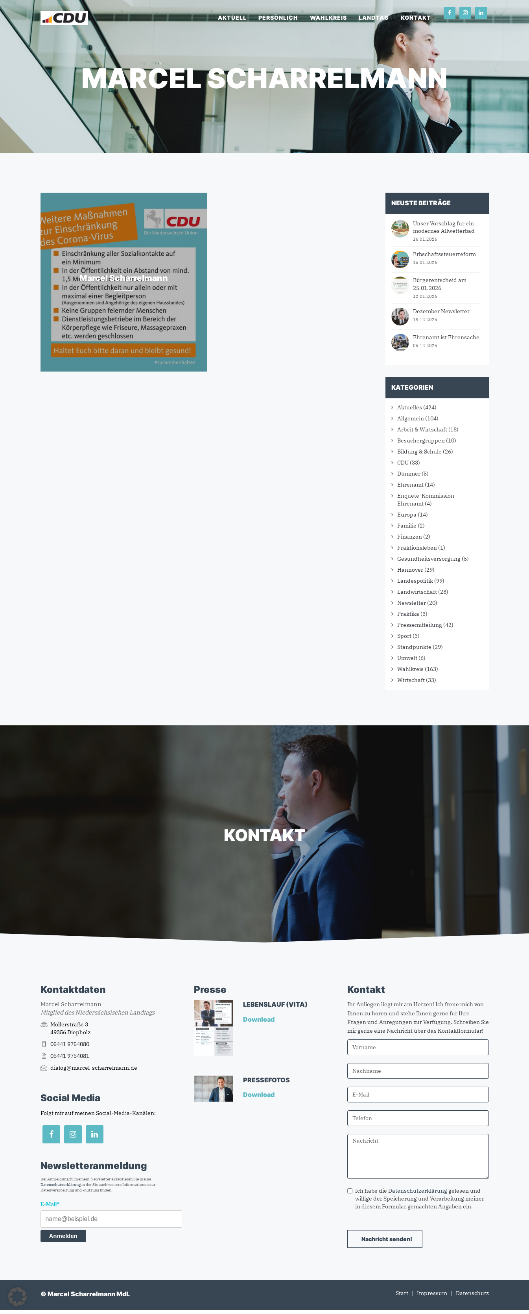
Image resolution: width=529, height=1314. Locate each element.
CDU (403, 462)
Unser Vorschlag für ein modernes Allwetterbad (444, 227)
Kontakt (416, 17)
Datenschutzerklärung (61, 1184)
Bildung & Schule (419, 451)
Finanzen (409, 536)
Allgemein (410, 418)
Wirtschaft (411, 680)
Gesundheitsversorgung (429, 558)
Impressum (432, 1293)
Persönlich (278, 17)
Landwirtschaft (417, 591)
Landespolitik (415, 580)
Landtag (374, 17)
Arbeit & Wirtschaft (422, 429)
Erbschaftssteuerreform (444, 254)
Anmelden (63, 1235)
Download (259, 1019)
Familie (407, 525)
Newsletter (411, 602)
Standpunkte (414, 646)
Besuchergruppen (421, 440)
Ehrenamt (410, 484)
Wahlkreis (328, 17)
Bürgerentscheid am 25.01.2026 (439, 284)
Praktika (408, 613)
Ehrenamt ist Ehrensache (446, 337)
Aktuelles (409, 407)
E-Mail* (50, 1204)
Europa (407, 514)
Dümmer (408, 473)
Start (402, 1293)
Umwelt (407, 658)
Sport (404, 635)
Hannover (410, 569)
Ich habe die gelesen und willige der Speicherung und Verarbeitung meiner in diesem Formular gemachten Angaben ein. (415, 1198)
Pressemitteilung (419, 624)
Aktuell (232, 17)
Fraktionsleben (417, 547)
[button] (17, 1296)
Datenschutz (472, 1293)
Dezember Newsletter (441, 311)
